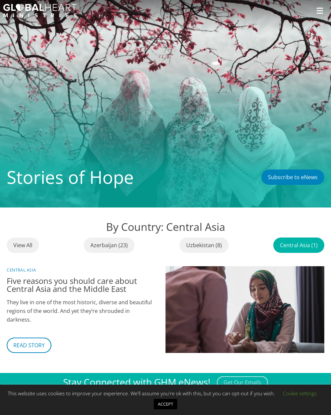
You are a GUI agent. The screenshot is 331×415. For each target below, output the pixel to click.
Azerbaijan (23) (109, 245)
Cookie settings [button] (300, 393)
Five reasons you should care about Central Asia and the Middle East (72, 284)
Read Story (29, 345)
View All (22, 245)
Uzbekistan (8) (204, 245)
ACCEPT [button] (165, 404)
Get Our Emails (242, 382)
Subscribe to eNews (293, 177)
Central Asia (21, 270)
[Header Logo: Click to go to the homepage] (40, 11)
